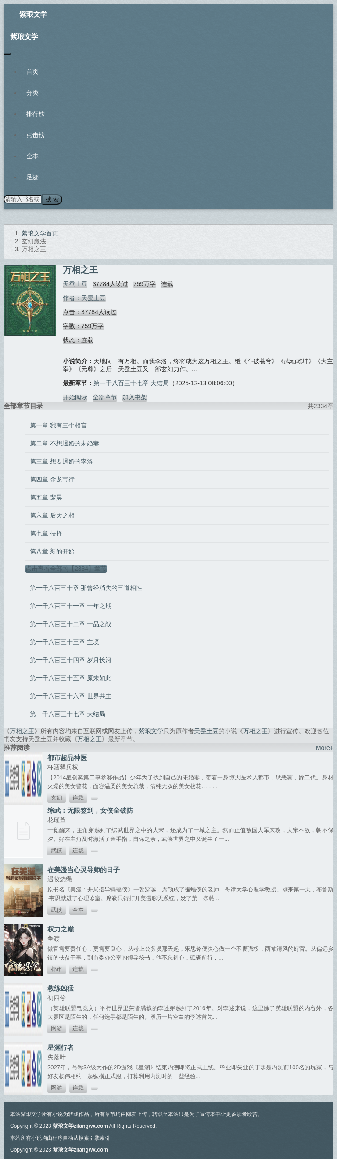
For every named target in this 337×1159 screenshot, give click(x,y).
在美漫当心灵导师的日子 (83, 869)
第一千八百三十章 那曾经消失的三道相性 (86, 587)
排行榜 (35, 113)
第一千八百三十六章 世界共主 (70, 695)
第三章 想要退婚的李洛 (61, 461)
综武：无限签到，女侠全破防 (90, 810)
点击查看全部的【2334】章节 (66, 568)
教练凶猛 (60, 988)
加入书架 (134, 397)
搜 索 (52, 199)
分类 (32, 92)
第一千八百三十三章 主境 (64, 641)
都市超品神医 (67, 757)
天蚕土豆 (75, 283)
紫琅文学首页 (40, 233)
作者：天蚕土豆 (84, 297)
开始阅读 (75, 397)
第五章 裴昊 (46, 497)
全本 (32, 155)
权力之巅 (60, 929)
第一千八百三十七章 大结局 (131, 383)
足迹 (32, 177)
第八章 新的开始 (52, 551)
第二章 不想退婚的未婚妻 (64, 443)
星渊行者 (60, 1047)
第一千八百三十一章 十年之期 (70, 605)
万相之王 (22, 731)
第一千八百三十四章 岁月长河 (70, 659)
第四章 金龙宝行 (52, 479)
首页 (32, 71)
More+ (324, 747)
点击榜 (35, 134)
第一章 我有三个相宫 (58, 425)
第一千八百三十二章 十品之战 (70, 623)
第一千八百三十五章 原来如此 (70, 677)
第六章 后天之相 (52, 515)
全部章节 (105, 397)
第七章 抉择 (46, 533)
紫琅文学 (33, 14)
